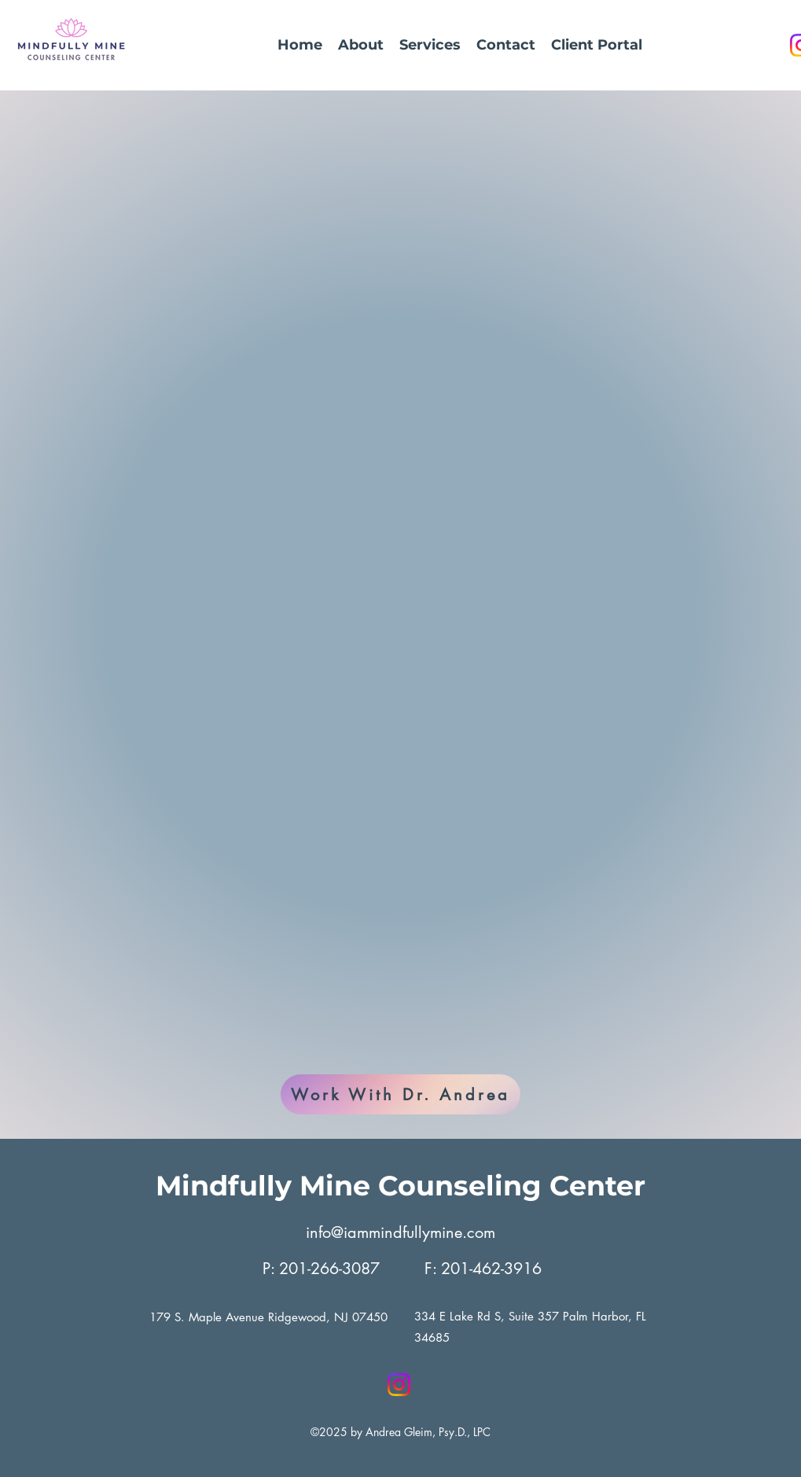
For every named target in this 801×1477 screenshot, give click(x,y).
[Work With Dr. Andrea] (400, 1094)
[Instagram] (399, 1384)
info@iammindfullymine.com (400, 1232)
